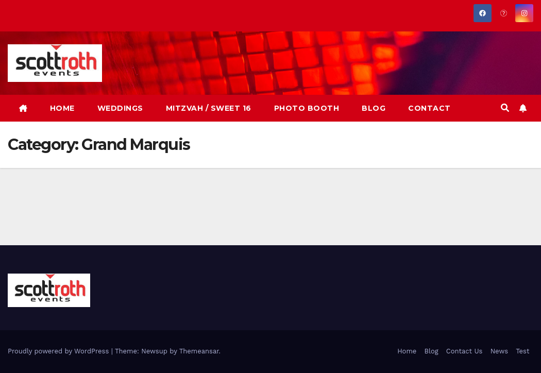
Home (406, 351)
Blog (431, 351)
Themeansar (199, 351)
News (499, 351)
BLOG (373, 108)
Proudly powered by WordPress (59, 351)
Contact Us (464, 351)
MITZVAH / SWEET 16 (208, 108)
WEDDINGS (120, 108)
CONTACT (429, 108)
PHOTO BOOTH (307, 108)
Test (522, 351)
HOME (62, 108)
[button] (505, 108)
